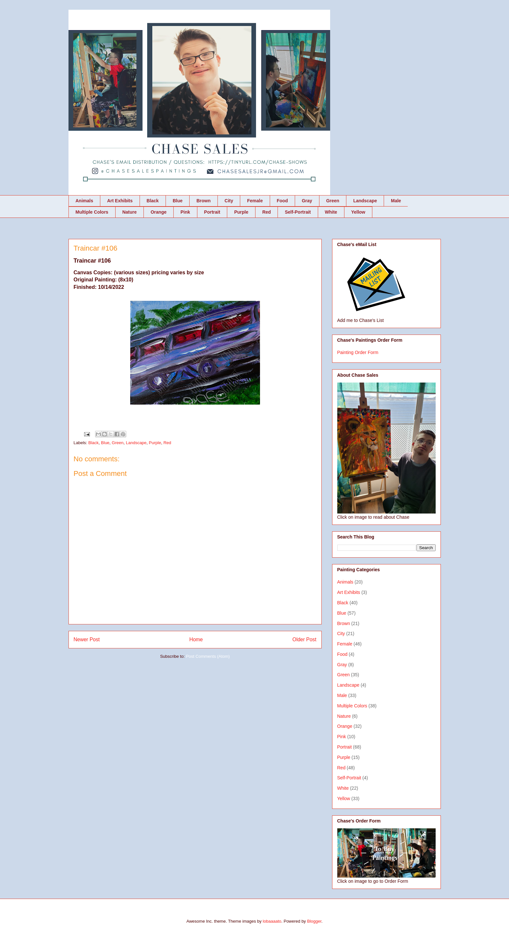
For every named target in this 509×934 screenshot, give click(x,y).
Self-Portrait (298, 212)
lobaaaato (272, 921)
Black (153, 200)
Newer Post (87, 639)
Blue (177, 200)
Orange (159, 212)
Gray (307, 200)
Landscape (365, 200)
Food (282, 200)
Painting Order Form (358, 352)
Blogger (314, 921)
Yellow (358, 212)
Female (255, 200)
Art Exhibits (120, 200)
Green (332, 200)
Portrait (212, 212)
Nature (129, 212)
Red (266, 212)
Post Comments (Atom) (208, 656)
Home (196, 639)
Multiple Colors (92, 212)
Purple (241, 212)
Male (396, 200)
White (331, 212)
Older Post (304, 639)
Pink (185, 212)
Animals (84, 200)
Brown (203, 200)
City (229, 200)
